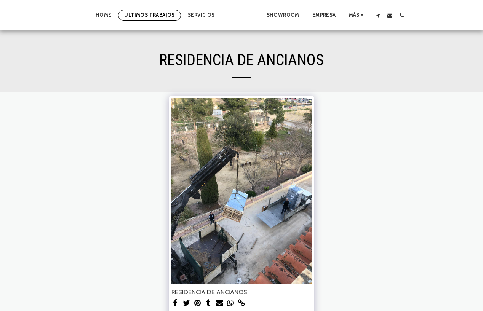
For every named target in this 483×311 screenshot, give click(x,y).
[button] (389, 15)
